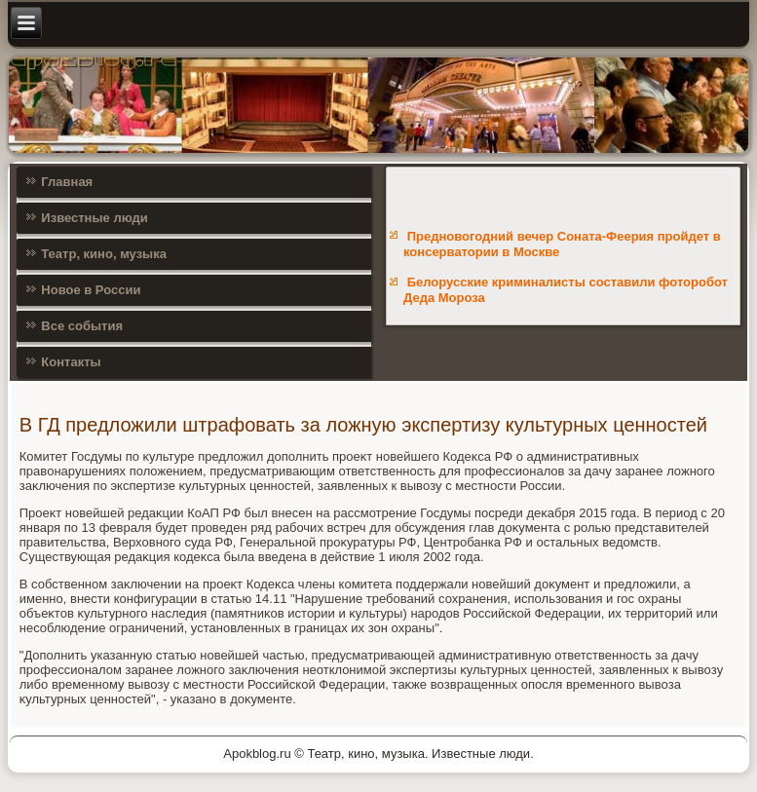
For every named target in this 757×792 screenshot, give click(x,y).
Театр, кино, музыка (104, 253)
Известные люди (94, 217)
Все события (82, 326)
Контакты (70, 362)
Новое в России (90, 290)
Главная (67, 181)
